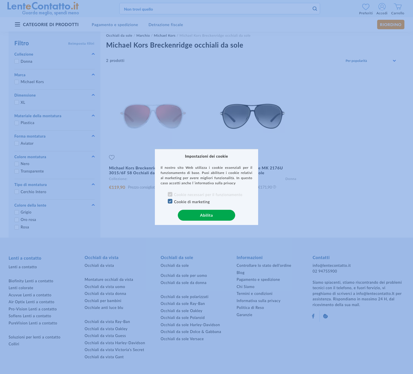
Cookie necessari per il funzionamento (208, 194)
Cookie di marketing (192, 201)
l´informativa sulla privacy (214, 183)
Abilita (206, 215)
